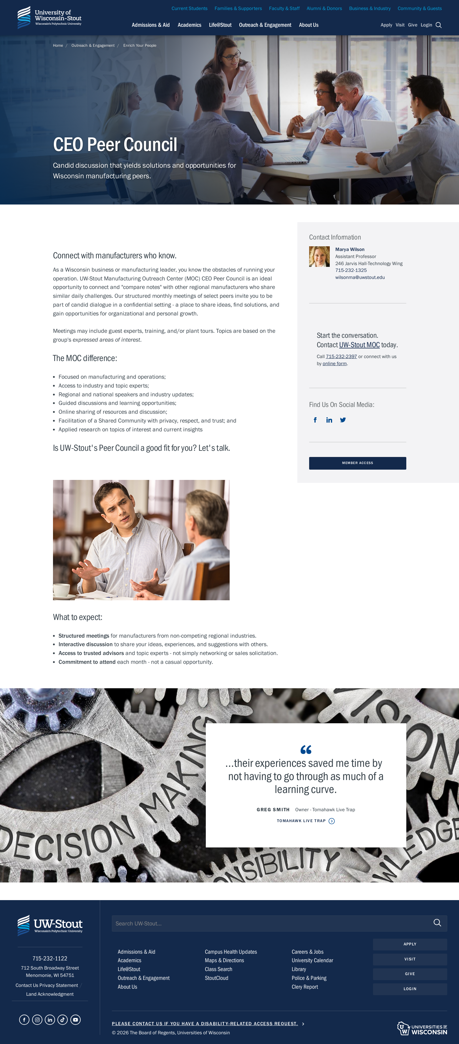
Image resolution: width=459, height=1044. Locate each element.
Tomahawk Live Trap (301, 821)
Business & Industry (370, 8)
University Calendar (312, 960)
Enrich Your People (139, 45)
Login (426, 25)
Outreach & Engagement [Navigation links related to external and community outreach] (265, 24)
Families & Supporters (238, 8)
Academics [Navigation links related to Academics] (189, 24)
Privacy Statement (59, 985)
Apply (386, 25)
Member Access (357, 463)
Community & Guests (420, 8)
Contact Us (27, 985)
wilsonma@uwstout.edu (360, 277)
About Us (309, 24)
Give (412, 25)
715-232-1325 (351, 270)
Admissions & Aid (136, 951)
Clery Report (305, 986)
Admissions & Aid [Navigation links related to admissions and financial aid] (151, 24)
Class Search (218, 969)
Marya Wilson (349, 249)
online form (335, 364)
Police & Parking (309, 978)
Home (58, 45)
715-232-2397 (341, 357)
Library (299, 969)
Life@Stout (129, 969)
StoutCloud (216, 978)
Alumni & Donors (324, 8)
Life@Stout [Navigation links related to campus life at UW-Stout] (220, 24)
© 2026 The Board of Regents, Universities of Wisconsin (171, 1033)
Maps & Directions (224, 960)
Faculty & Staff (284, 8)
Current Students (190, 8)
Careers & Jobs (308, 951)
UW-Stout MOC (359, 344)
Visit (400, 25)
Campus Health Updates (231, 951)
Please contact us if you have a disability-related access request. (205, 1023)
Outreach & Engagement (93, 45)
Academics (129, 960)
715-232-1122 (49, 958)
